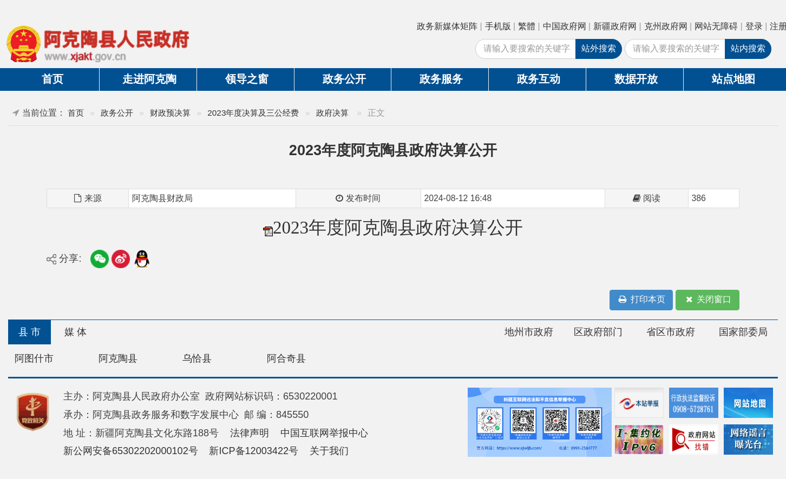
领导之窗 (246, 79)
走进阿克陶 (149, 79)
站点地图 (733, 79)
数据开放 (636, 79)
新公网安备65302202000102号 (130, 450)
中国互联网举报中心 (324, 433)
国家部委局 (743, 332)
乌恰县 (197, 358)
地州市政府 (529, 332)
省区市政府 (670, 332)
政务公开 (344, 79)
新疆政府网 (615, 26)
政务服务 (441, 79)
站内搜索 (748, 48)
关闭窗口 (707, 300)
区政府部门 (598, 332)
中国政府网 (564, 26)
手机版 (498, 26)
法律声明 (249, 433)
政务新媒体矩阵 (447, 26)
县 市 (29, 332)
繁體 (526, 26)
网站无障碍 (716, 26)
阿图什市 (34, 358)
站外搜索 (598, 48)
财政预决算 (170, 112)
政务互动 (538, 79)
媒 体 (75, 332)
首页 (52, 79)
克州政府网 (665, 26)
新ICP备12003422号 (253, 450)
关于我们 (329, 450)
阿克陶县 (118, 358)
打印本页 (641, 300)
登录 (754, 26)
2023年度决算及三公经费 (253, 112)
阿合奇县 (286, 358)
